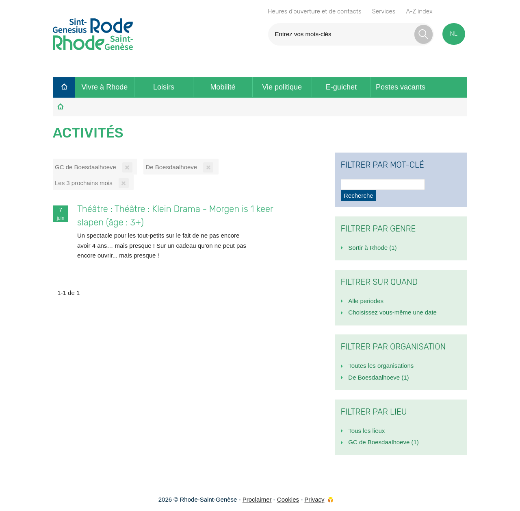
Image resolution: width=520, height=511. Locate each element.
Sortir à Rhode (372, 247)
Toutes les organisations (381, 365)
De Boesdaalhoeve (378, 377)
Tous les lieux (366, 430)
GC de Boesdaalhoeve (383, 442)
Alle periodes (366, 300)
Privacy (314, 499)
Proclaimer (257, 499)
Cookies (288, 499)
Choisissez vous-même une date (392, 312)
